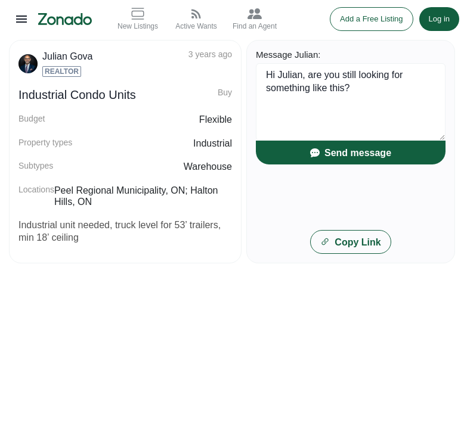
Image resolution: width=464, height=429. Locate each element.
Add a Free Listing (371, 18)
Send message (350, 153)
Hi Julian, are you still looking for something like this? (351, 102)
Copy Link (350, 242)
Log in (439, 18)
